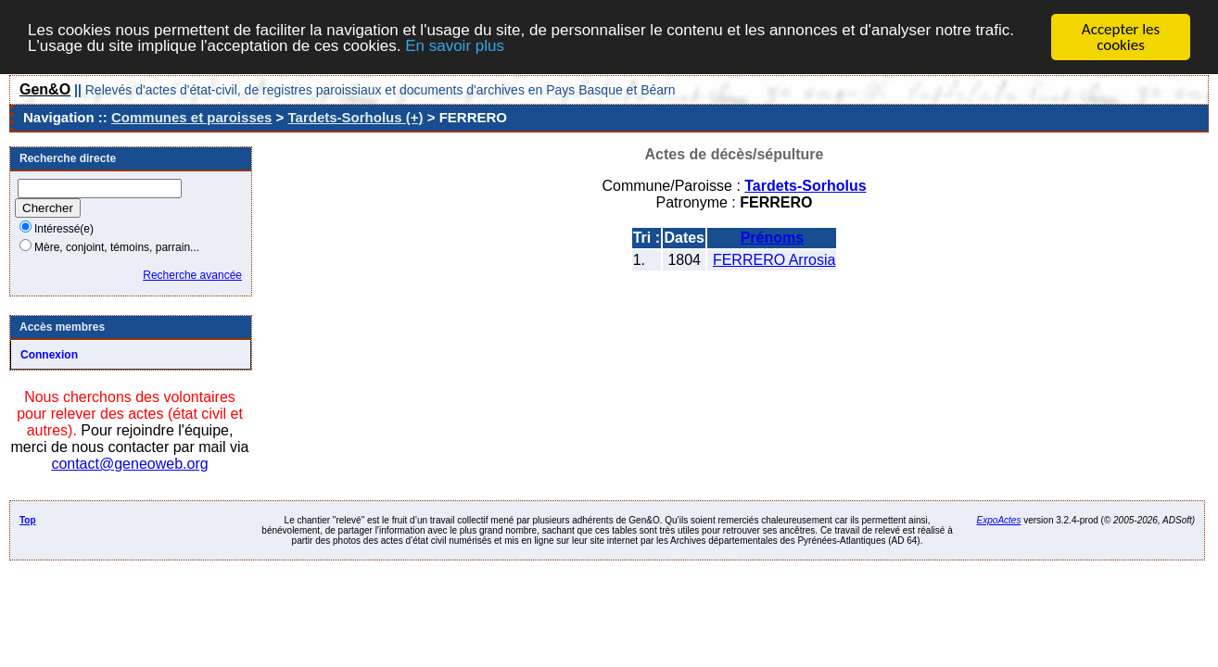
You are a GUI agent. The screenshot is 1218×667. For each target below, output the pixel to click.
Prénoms (772, 237)
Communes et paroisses (191, 117)
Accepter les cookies (1121, 37)
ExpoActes (999, 520)
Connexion (49, 354)
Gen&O (44, 89)
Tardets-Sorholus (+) (356, 117)
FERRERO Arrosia (774, 260)
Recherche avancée (192, 275)
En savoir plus (454, 45)
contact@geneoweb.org (129, 464)
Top (27, 520)
